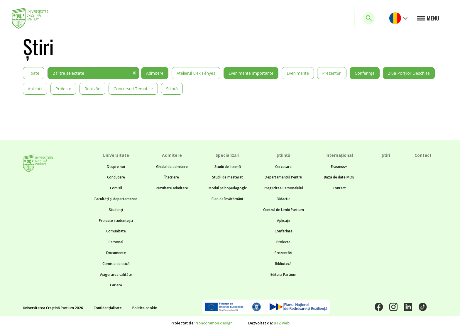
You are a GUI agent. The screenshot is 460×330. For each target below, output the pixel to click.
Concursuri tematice (133, 88)
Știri (386, 155)
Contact (339, 188)
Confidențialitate (108, 307)
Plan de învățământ (227, 198)
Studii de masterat (227, 177)
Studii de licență (227, 166)
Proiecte (63, 88)
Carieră (116, 285)
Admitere (154, 73)
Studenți (116, 209)
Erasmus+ (339, 166)
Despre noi (116, 166)
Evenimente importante (251, 73)
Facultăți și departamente (115, 198)
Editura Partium (283, 274)
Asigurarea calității (116, 274)
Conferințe (365, 73)
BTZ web (282, 323)
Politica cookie (144, 307)
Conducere (116, 177)
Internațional (339, 155)
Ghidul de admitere (172, 166)
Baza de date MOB (339, 177)
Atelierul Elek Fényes (196, 73)
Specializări (227, 155)
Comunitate (116, 231)
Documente (116, 252)
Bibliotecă (283, 263)
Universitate (116, 155)
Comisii (116, 188)
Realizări (92, 88)
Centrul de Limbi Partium (283, 209)
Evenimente (298, 73)
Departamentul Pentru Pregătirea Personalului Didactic (283, 188)
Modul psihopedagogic (228, 188)
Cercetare (283, 166)
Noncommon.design (214, 323)
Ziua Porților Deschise (409, 73)
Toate (33, 73)
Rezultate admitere (172, 188)
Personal (116, 241)
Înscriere (172, 177)
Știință (172, 88)
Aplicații (35, 88)
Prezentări (331, 73)
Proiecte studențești (116, 220)
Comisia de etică (116, 263)
